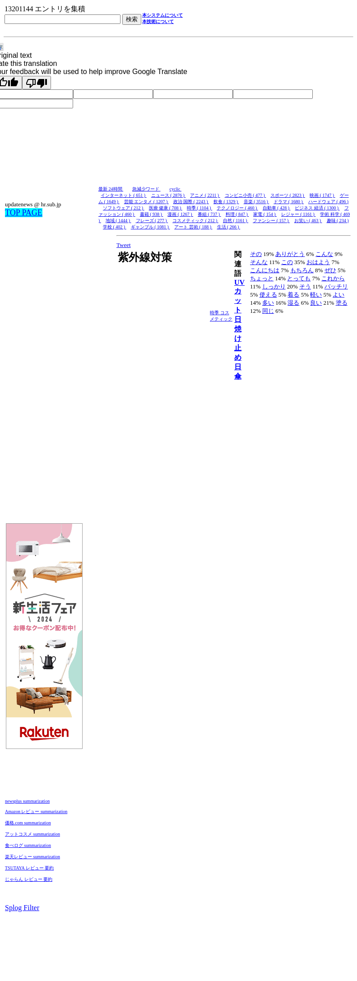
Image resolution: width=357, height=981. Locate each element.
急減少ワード (146, 188)
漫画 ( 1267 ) (180, 214)
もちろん (302, 270)
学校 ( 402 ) (114, 226)
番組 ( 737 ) (209, 214)
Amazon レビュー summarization (36, 811)
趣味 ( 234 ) (338, 220)
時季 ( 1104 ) (199, 207)
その (256, 254)
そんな (259, 262)
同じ (268, 310)
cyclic (175, 188)
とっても (299, 278)
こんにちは (264, 270)
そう (305, 286)
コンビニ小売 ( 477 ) (245, 195)
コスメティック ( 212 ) (195, 220)
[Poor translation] (36, 82)
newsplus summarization (27, 801)
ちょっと (262, 278)
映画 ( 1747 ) (322, 195)
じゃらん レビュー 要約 (28, 879)
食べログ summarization (28, 845)
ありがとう (290, 254)
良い (316, 302)
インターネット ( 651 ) (124, 195)
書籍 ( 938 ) (151, 214)
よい (338, 294)
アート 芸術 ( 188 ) (193, 226)
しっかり (274, 286)
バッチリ (336, 286)
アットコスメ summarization (32, 834)
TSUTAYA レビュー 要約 (29, 867)
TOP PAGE (23, 212)
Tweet (123, 245)
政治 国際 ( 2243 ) (191, 201)
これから (333, 278)
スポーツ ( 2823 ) (287, 195)
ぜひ (330, 270)
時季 (215, 312)
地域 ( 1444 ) (118, 220)
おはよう (318, 262)
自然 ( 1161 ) (235, 220)
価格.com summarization (28, 822)
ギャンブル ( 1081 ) (150, 226)
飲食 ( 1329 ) (226, 201)
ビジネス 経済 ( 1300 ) (317, 207)
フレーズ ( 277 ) (152, 220)
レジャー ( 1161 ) (298, 214)
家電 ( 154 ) (265, 214)
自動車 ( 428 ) (277, 207)
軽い (316, 294)
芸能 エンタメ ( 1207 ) (146, 201)
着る (293, 294)
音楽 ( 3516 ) (256, 201)
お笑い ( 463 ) (308, 220)
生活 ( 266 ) (229, 226)
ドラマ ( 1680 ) (289, 201)
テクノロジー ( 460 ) (237, 207)
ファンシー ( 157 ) (271, 220)
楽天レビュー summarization (32, 856)
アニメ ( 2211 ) (205, 195)
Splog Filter (22, 907)
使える (268, 294)
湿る (293, 302)
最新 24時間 (110, 188)
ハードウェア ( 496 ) (328, 201)
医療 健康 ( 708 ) (165, 207)
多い (268, 302)
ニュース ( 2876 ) (168, 195)
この (287, 262)
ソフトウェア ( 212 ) (123, 207)
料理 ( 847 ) (237, 214)
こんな (324, 254)
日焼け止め (237, 338)
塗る (342, 302)
